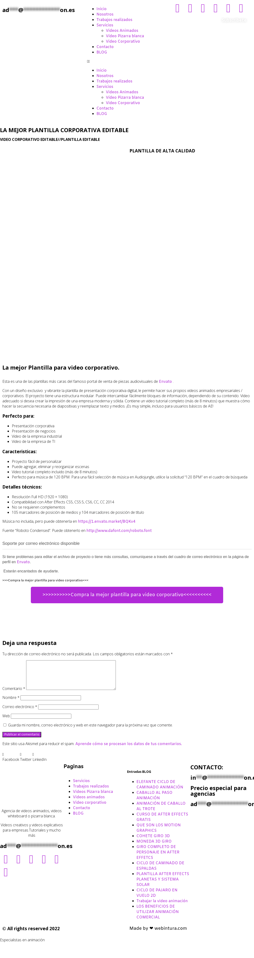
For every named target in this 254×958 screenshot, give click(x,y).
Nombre (11, 703)
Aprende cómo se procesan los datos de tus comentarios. (128, 749)
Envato (165, 381)
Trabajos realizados (115, 19)
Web (6, 721)
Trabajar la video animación (162, 906)
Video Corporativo (123, 41)
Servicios (105, 25)
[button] (127, 61)
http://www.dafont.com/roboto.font (119, 530)
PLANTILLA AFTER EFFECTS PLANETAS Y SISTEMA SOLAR (163, 885)
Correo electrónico (19, 712)
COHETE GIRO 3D (153, 841)
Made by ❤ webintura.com (158, 934)
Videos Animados (122, 30)
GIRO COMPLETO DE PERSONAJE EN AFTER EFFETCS (158, 858)
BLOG (102, 52)
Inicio (102, 9)
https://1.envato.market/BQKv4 (106, 521)
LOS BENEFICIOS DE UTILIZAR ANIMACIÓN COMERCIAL (158, 917)
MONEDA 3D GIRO (154, 847)
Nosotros (105, 14)
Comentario (13, 694)
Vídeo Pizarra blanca (125, 36)
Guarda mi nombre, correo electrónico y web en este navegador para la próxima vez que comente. (90, 730)
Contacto (105, 47)
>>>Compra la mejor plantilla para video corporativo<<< (45, 581)
